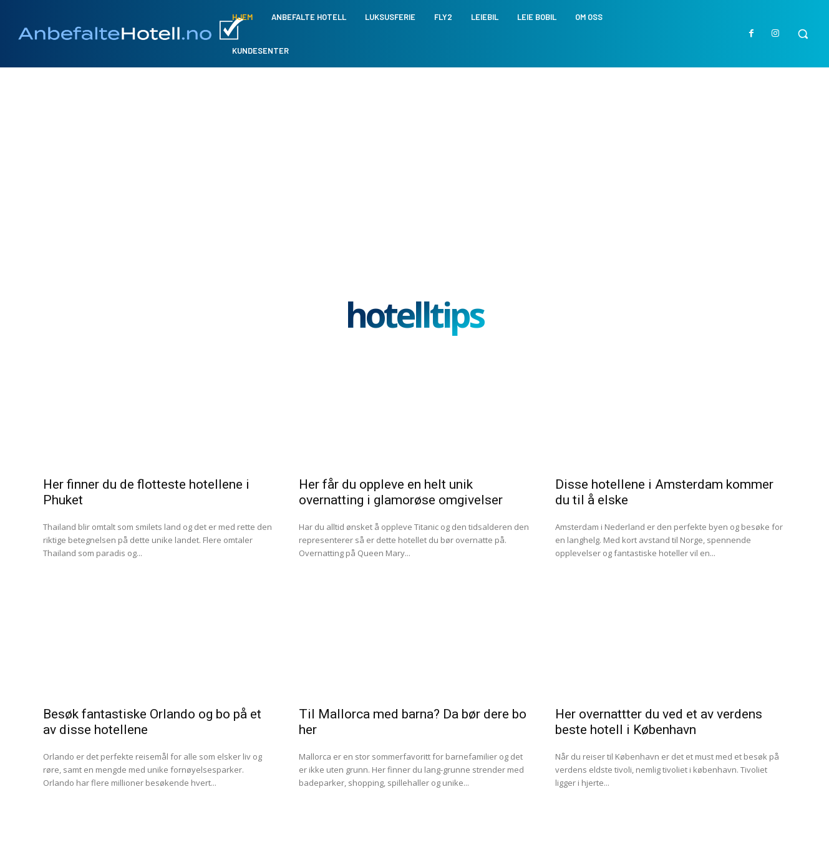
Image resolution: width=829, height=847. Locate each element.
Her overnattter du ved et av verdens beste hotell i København (658, 722)
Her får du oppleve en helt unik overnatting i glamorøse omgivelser (401, 492)
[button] (803, 33)
